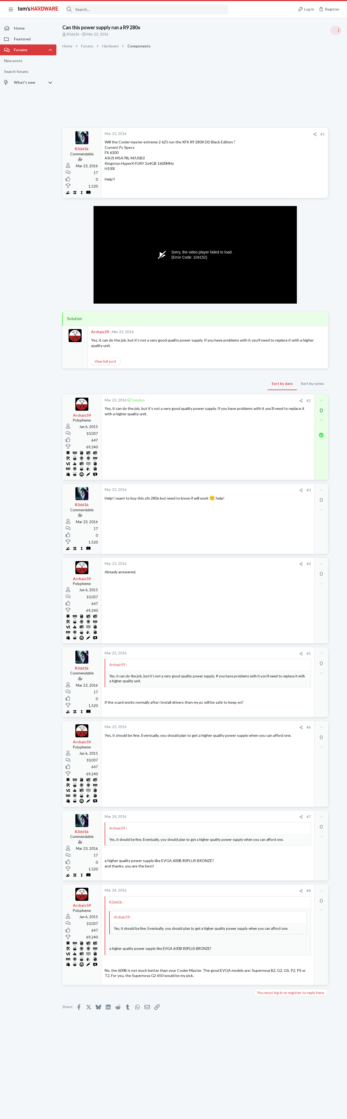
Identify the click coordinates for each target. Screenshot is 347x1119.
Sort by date (209, 383)
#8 (235, 891)
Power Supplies (282, 519)
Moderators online (280, 775)
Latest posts (273, 564)
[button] (10, 9)
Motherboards (281, 650)
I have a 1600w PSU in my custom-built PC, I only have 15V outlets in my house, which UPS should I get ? (304, 719)
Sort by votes (239, 383)
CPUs (274, 623)
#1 (249, 134)
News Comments (283, 336)
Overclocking (280, 451)
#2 (235, 400)
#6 (235, 727)
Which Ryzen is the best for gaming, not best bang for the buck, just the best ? (303, 608)
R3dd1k (73, 34)
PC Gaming (279, 482)
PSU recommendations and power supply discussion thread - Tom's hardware (303, 499)
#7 (235, 817)
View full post (105, 361)
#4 (235, 564)
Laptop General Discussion (291, 761)
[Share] (241, 134)
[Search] (147, 9)
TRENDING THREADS (278, 293)
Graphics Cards (282, 550)
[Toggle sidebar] (336, 30)
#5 (235, 653)
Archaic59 (100, 331)
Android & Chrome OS (288, 591)
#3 (235, 490)
